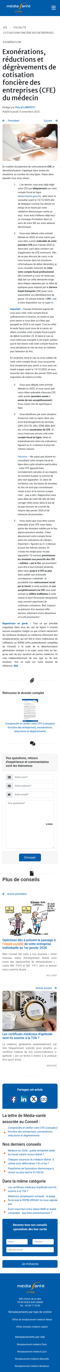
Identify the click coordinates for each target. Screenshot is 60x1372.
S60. (16, 665)
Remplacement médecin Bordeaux (32, 1366)
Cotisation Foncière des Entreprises (28, 32)
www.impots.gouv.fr (29, 196)
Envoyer (30, 857)
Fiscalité (20, 27)
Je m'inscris (30, 1264)
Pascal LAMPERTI (25, 107)
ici (52, 302)
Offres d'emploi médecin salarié (32, 1326)
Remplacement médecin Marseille (32, 1359)
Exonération (12, 42)
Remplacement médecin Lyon (32, 1351)
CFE (5, 27)
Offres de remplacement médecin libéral (32, 1319)
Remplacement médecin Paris (32, 1344)
